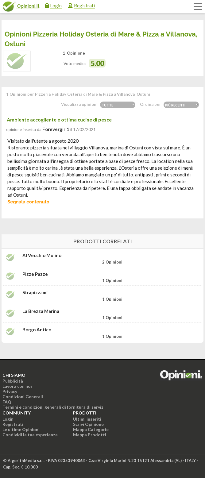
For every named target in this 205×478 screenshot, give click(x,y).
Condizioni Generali (22, 396)
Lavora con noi (17, 386)
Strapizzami (35, 292)
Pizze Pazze (35, 274)
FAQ (6, 401)
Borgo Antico (36, 329)
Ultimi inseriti (87, 419)
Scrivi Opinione (88, 424)
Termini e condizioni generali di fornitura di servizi (53, 407)
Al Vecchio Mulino (41, 255)
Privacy (9, 391)
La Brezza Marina (40, 311)
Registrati (84, 5)
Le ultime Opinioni (21, 429)
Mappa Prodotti (89, 434)
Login (56, 5)
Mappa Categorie (91, 429)
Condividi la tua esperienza (30, 434)
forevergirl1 (55, 129)
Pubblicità (12, 381)
